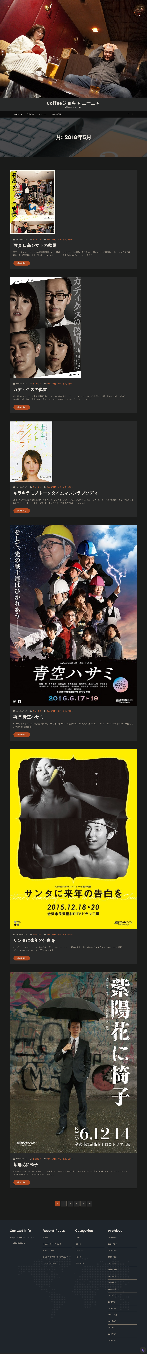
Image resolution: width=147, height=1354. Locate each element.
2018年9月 (112, 1322)
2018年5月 (112, 1335)
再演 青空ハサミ (28, 717)
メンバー (43, 114)
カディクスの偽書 (30, 389)
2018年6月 (112, 1329)
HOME (78, 1245)
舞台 (59, 240)
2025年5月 (112, 1239)
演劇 (48, 240)
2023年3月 (112, 1258)
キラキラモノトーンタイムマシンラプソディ (55, 493)
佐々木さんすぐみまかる (52, 1245)
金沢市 (70, 240)
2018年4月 (112, 1342)
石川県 (54, 240)
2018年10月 (112, 1316)
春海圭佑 (46, 1239)
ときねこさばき (49, 1252)
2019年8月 (112, 1303)
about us (18, 114)
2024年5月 (112, 1252)
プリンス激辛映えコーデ (52, 1264)
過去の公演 (56, 114)
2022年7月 (112, 1284)
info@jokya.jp (19, 1244)
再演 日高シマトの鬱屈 (34, 245)
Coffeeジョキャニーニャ (73, 103)
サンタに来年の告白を (34, 941)
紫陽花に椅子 (25, 1165)
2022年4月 (112, 1290)
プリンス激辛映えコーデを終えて (56, 1258)
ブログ (78, 1239)
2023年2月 (112, 1264)
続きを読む (21, 263)
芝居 (64, 240)
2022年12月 (112, 1271)
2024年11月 (112, 1245)
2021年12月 (112, 1296)
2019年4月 (112, 1309)
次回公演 (30, 114)
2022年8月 (112, 1277)
